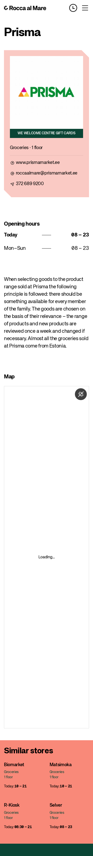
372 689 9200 (30, 184)
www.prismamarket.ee (38, 162)
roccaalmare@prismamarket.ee (46, 173)
